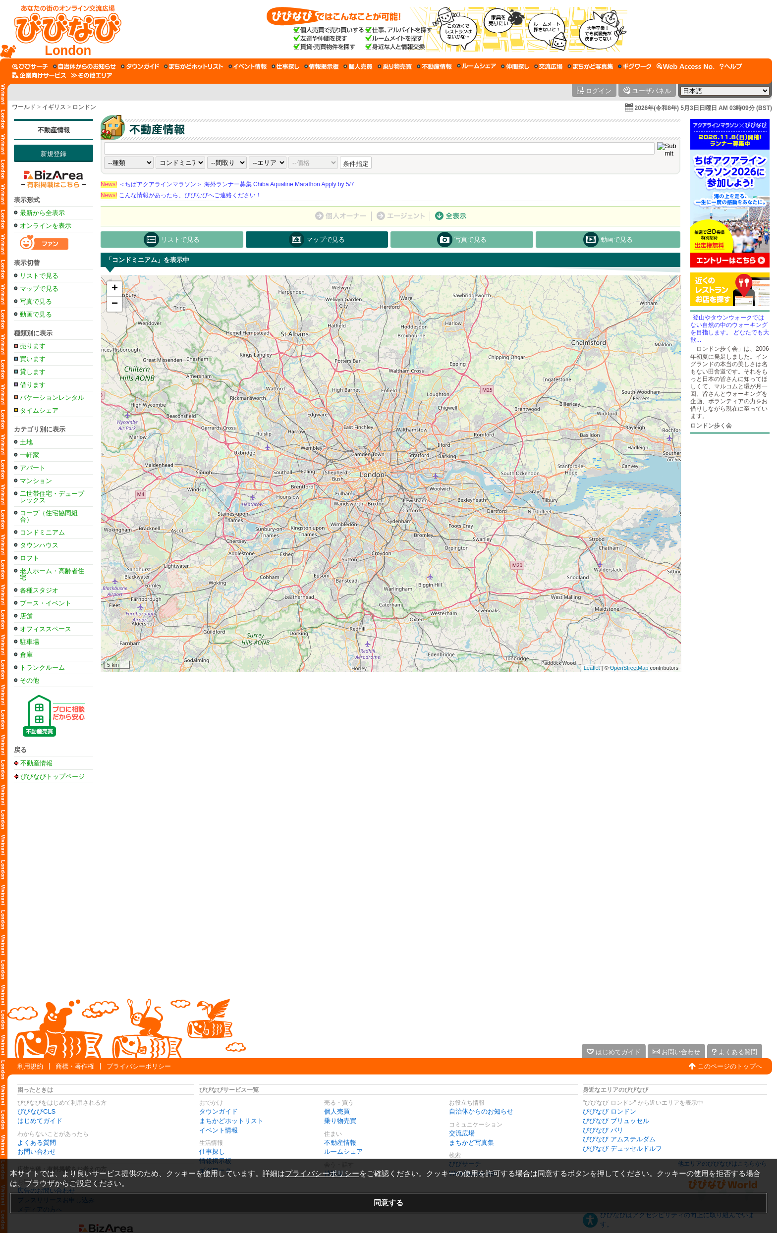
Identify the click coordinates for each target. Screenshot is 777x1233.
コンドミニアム (42, 532)
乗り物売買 (340, 1121)
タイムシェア (39, 410)
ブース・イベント (45, 603)
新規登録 (53, 154)
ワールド (24, 107)
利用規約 (30, 1066)
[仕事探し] (285, 66)
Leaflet (592, 668)
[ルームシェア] (476, 66)
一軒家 (29, 455)
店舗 (26, 616)
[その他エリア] (91, 75)
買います (33, 359)
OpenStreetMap (629, 668)
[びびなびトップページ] (63, 29)
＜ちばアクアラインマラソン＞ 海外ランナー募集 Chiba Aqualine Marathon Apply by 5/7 (227, 184)
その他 (29, 680)
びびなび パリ (603, 1130)
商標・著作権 (75, 1066)
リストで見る (39, 275)
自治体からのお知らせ (481, 1111)
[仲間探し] (515, 66)
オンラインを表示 (45, 225)
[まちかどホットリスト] (193, 66)
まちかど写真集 (471, 1142)
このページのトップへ (730, 1066)
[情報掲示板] (321, 66)
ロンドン (84, 107)
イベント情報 (218, 1130)
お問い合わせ (36, 1151)
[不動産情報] (434, 66)
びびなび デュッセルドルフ (622, 1148)
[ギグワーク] (635, 66)
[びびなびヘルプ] (731, 66)
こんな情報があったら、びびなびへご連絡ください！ (181, 195)
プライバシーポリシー (139, 1066)
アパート (33, 468)
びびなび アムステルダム (619, 1139)
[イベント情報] (247, 66)
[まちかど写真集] (590, 66)
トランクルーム (42, 667)
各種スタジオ (39, 590)
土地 (26, 442)
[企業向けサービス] (39, 75)
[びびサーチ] (30, 66)
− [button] (114, 304)
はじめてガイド (39, 1121)
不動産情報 (54, 130)
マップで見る (39, 288)
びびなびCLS (36, 1111)
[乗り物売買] (395, 66)
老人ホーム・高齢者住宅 (52, 574)
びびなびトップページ (52, 776)
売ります (33, 346)
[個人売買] (358, 66)
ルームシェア (343, 1151)
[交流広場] (548, 66)
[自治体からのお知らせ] (84, 66)
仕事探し (212, 1151)
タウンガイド (218, 1111)
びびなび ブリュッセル (616, 1121)
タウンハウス (39, 545)
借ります (33, 384)
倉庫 (26, 654)
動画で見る (36, 314)
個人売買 (337, 1111)
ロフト (29, 558)
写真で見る (36, 301)
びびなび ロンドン (609, 1111)
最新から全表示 (42, 213)
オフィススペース (45, 629)
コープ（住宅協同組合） (49, 516)
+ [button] (114, 288)
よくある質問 (36, 1142)
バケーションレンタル (52, 397)
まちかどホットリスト (231, 1121)
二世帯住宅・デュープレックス (52, 496)
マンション (36, 481)
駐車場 (29, 642)
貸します (33, 372)
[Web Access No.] (686, 66)
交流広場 (462, 1133)
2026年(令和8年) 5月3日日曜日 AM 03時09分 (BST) (703, 108)
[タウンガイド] (140, 66)
